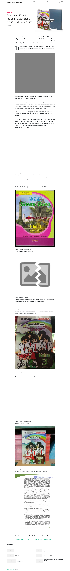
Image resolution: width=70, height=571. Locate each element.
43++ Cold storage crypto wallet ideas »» (43, 539)
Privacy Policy (34, 2)
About (38, 2)
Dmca (30, 2)
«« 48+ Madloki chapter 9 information (21, 539)
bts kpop (48, 2)
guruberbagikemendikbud (10, 569)
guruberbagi (57, 2)
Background (43, 2)
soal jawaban (63, 2)
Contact (26, 2)
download (52, 2)
